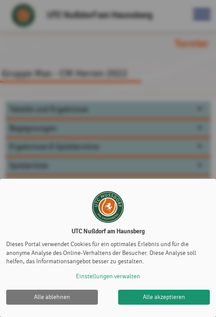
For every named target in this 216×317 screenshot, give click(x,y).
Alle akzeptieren (164, 297)
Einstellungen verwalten (108, 276)
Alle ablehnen (52, 297)
